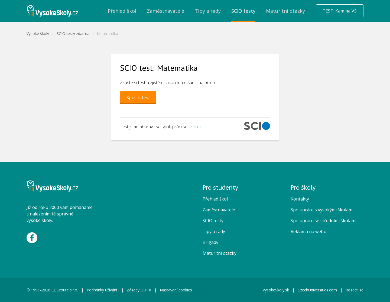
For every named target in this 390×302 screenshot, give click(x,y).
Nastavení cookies (176, 290)
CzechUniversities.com (317, 290)
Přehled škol (215, 199)
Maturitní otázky (219, 253)
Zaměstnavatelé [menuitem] (165, 11)
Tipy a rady (214, 231)
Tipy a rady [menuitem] (208, 11)
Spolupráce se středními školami (323, 221)
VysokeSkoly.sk (276, 290)
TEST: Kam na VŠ (340, 11)
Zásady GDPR (139, 290)
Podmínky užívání (102, 290)
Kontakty (300, 199)
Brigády (210, 242)
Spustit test (138, 98)
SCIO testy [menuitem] (243, 11)
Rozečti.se (354, 290)
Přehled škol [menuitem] (122, 11)
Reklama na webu (308, 231)
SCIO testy (213, 221)
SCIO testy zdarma (73, 33)
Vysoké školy (38, 33)
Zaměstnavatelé (219, 210)
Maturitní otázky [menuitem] (285, 11)
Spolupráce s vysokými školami (322, 210)
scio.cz (195, 127)
